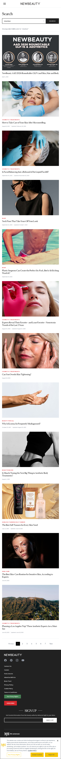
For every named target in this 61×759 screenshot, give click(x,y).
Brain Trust (7, 681)
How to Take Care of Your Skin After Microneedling (23, 122)
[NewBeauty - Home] (30, 4)
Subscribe (10, 703)
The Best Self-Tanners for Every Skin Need (20, 525)
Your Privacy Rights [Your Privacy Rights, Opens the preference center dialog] (14, 755)
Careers (6, 670)
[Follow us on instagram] (17, 660)
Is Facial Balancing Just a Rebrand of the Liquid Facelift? (25, 172)
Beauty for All (8, 421)
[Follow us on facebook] (5, 660)
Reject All (51, 755)
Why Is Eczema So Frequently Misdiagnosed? (21, 423)
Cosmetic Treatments (11, 119)
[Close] (57, 740)
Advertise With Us (10, 677)
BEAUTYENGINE (7, 470)
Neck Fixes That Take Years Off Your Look (20, 221)
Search (52, 21)
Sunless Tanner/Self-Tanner (13, 522)
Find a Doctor (8, 674)
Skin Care (6, 571)
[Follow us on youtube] (23, 660)
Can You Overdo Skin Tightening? (16, 374)
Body (4, 218)
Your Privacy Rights (12, 696)
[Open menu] (4, 3)
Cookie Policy (8, 689)
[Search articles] (24, 21)
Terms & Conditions (10, 692)
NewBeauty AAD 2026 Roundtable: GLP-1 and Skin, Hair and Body (30, 73)
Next (51, 644)
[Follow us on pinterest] (11, 660)
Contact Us (7, 666)
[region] (30, 748)
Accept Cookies (37, 755)
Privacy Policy (8, 685)
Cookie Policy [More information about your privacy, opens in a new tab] (32, 750)
